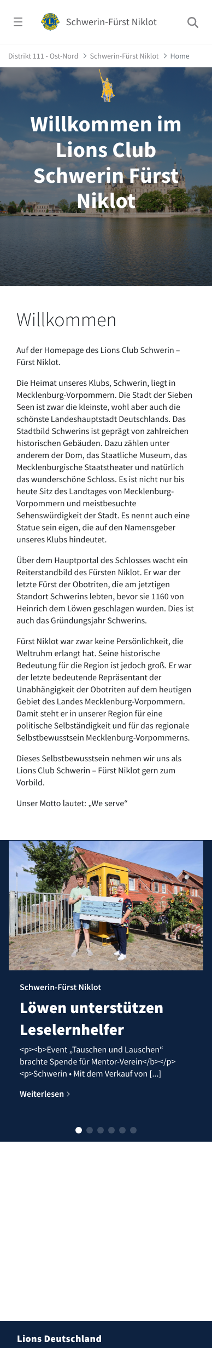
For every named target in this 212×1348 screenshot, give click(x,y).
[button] (78, 1130)
